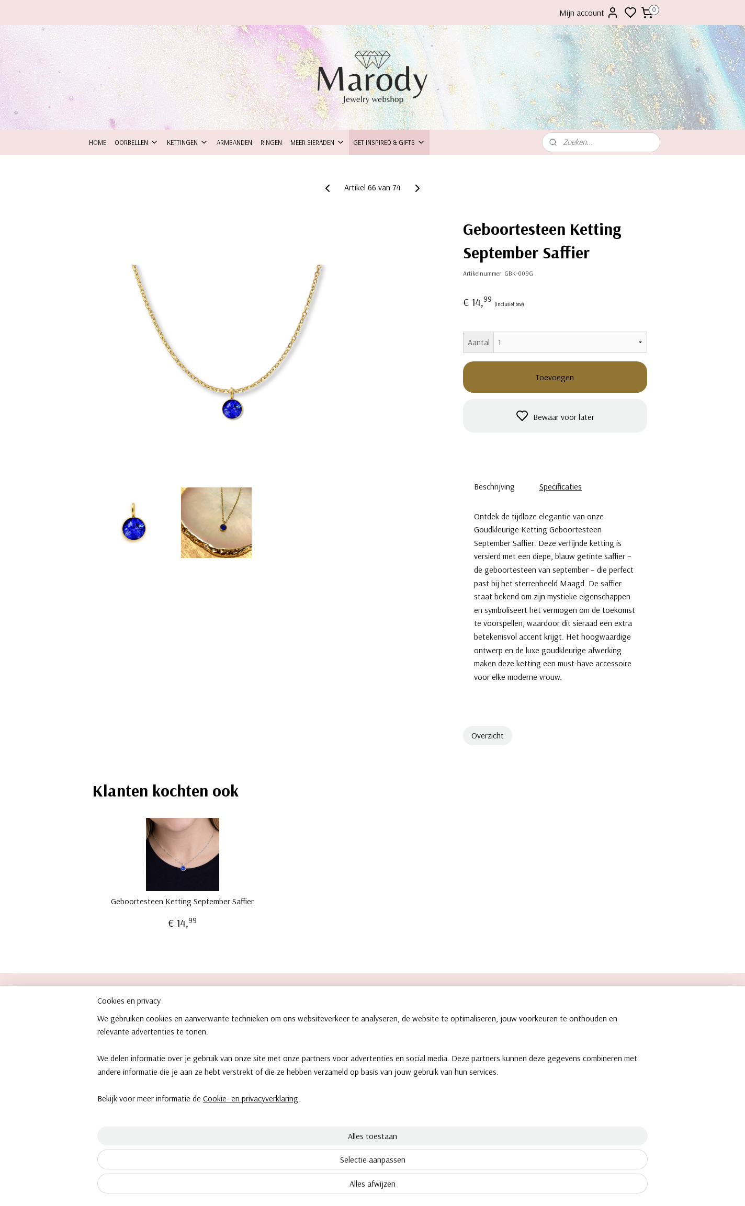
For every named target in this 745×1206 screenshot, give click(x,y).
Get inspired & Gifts (389, 142)
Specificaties (560, 486)
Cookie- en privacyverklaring (238, 1187)
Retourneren (107, 1055)
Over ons (103, 1020)
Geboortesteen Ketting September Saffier (182, 901)
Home (97, 142)
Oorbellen (137, 142)
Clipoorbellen (569, 1020)
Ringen (271, 142)
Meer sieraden (317, 142)
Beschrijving (494, 486)
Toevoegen (555, 377)
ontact (103, 1032)
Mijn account (589, 12)
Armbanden (234, 142)
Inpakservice (107, 1043)
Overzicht (487, 735)
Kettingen (187, 142)
